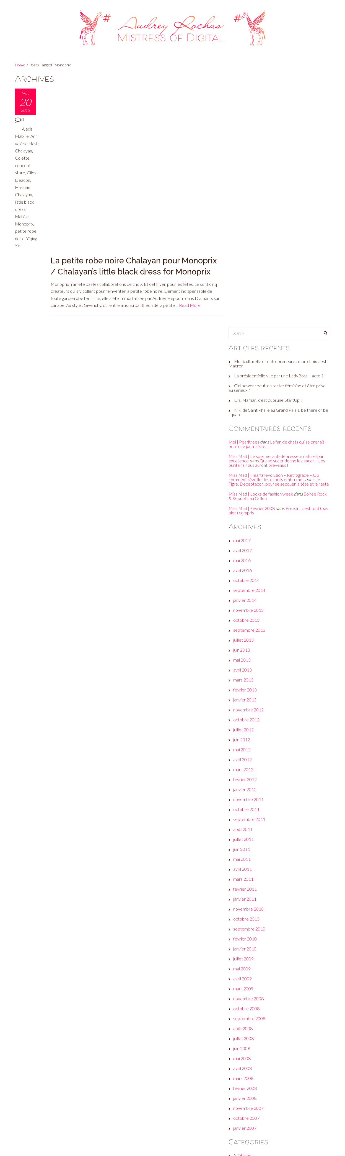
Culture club (246, 957)
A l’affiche (244, 907)
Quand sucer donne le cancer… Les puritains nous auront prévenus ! (279, 211)
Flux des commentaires (257, 1114)
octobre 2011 (248, 561)
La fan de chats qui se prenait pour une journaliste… (278, 192)
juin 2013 (243, 402)
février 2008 (247, 840)
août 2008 (245, 780)
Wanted (243, 1067)
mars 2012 (245, 521)
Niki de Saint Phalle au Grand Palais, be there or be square (278, 160)
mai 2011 (244, 611)
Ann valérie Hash (26, 143)
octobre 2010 (248, 671)
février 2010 (247, 691)
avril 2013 (244, 422)
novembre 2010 (250, 661)
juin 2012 (243, 491)
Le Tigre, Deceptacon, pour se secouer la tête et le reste (276, 232)
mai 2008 (244, 810)
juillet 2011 (245, 591)
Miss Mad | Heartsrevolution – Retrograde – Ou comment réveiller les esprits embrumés (276, 225)
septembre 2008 (251, 770)
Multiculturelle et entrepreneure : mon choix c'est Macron (280, 111)
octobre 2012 (248, 472)
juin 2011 (243, 601)
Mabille (22, 223)
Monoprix (24, 231)
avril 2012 (244, 511)
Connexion (245, 1094)
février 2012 (247, 531)
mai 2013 (244, 412)
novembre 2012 (250, 462)
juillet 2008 (245, 790)
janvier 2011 (247, 651)
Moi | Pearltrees (246, 189)
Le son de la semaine (254, 1017)
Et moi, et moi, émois (254, 977)
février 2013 (247, 442)
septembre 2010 (251, 681)
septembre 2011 (251, 571)
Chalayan (23, 157)
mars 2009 (245, 740)
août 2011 (245, 581)
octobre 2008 (248, 760)
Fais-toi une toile (250, 987)
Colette (22, 165)
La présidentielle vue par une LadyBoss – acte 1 (281, 123)
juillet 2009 (245, 711)
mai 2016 (244, 312)
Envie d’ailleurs (249, 967)
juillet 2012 (245, 481)
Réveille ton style (251, 1057)
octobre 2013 (248, 372)
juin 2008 (243, 800)
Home (20, 65)
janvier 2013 (247, 452)
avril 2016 (244, 322)
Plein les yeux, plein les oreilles (263, 1047)
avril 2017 (244, 302)
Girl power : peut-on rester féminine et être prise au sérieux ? (279, 136)
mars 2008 (245, 830)
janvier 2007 (247, 880)
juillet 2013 (245, 392)
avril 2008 (244, 820)
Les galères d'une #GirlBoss (261, 1027)
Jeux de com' (247, 1007)
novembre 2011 (250, 551)
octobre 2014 (248, 332)
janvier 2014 (247, 352)
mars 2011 (245, 631)
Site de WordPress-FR (256, 1124)
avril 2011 (244, 621)
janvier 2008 (247, 850)
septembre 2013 (251, 382)
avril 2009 (244, 730)
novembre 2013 (250, 362)
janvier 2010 (247, 701)
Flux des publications (254, 1104)
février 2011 (247, 641)
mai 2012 (244, 501)
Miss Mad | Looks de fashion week (263, 246)
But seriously (247, 937)
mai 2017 (244, 292)
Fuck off (243, 997)
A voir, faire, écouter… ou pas (262, 917)
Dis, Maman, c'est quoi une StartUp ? (270, 148)
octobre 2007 (248, 870)
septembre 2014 (251, 342)
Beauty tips (246, 927)
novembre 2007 (250, 860)
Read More (190, 137)
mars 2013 (245, 432)
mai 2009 (244, 721)
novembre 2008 (250, 750)
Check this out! (249, 947)
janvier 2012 (247, 541)
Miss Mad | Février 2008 (254, 260)
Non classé (245, 1037)
